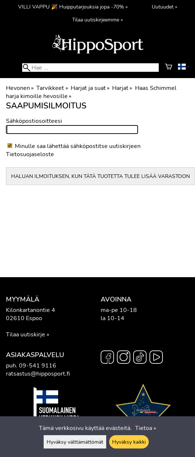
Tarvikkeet (52, 88)
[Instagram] (123, 358)
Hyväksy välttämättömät (75, 442)
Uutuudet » (164, 6)
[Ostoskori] (168, 68)
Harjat (122, 88)
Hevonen (20, 88)
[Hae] (90, 67)
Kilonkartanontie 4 (30, 310)
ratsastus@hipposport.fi (38, 374)
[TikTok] (140, 358)
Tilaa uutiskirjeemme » (97, 19)
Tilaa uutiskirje (25, 334)
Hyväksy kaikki (129, 442)
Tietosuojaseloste (30, 154)
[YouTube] (156, 358)
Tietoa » (145, 428)
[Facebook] (107, 358)
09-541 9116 (37, 366)
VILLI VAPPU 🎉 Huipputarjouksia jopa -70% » (73, 6)
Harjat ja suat (90, 88)
